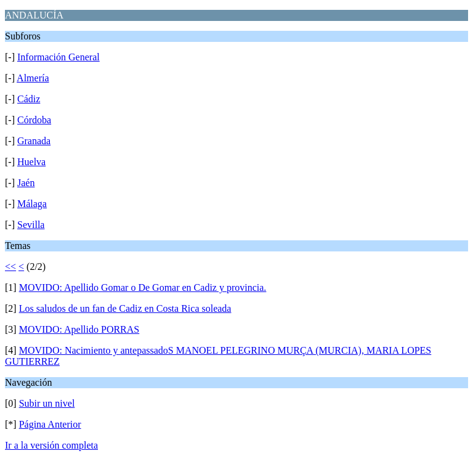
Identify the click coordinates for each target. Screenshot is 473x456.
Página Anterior (50, 424)
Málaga (32, 203)
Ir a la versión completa (51, 445)
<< (10, 266)
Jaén (25, 182)
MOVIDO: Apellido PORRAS (79, 329)
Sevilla (30, 224)
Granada (34, 141)
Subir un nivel (47, 403)
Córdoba (34, 120)
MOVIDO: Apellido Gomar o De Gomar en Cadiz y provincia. (143, 287)
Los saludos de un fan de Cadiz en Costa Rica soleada (125, 308)
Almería (33, 78)
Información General (58, 57)
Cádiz (28, 99)
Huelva (31, 162)
